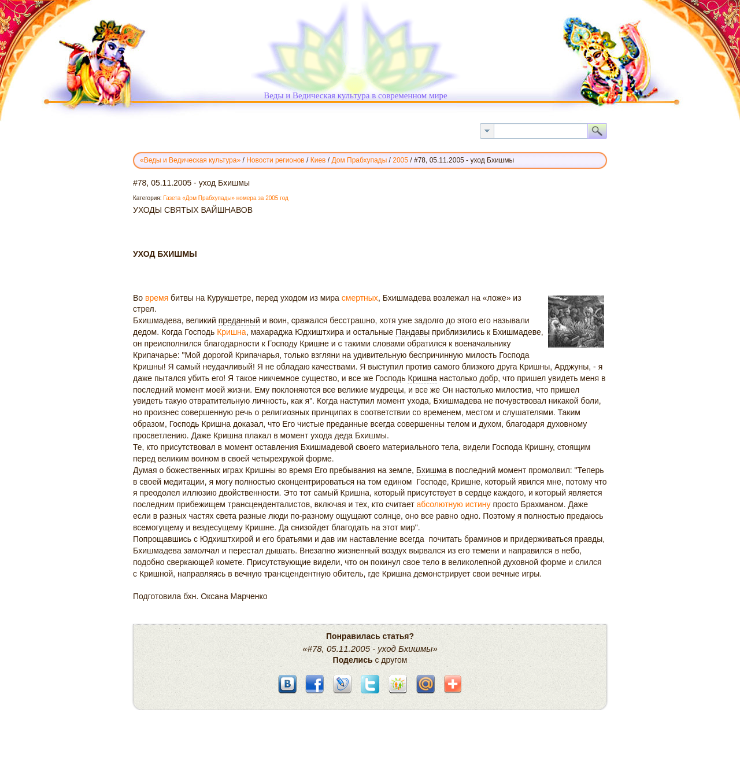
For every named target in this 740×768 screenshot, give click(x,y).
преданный (239, 320)
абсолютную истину (454, 504)
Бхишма (431, 470)
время (156, 297)
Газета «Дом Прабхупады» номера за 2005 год (225, 198)
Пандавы (412, 332)
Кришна (231, 332)
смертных (360, 297)
